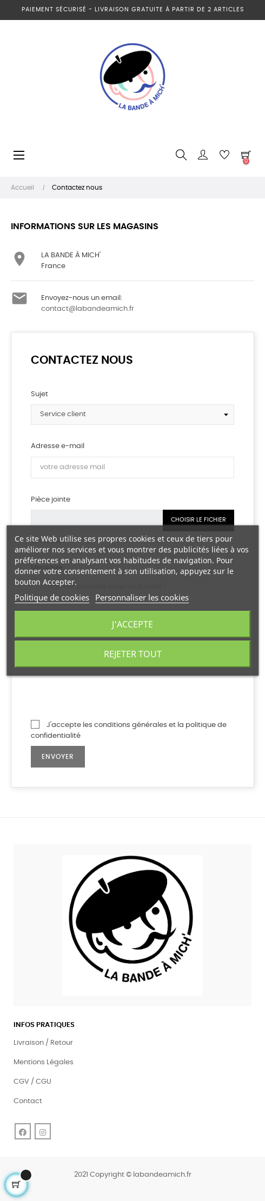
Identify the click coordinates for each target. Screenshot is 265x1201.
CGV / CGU (32, 1081)
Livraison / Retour (43, 1042)
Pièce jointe (50, 499)
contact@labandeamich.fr (87, 308)
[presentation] (113, 688)
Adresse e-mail (57, 446)
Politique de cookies (52, 597)
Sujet (39, 394)
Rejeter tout (133, 654)
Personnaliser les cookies (142, 597)
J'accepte (132, 624)
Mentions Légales (44, 1062)
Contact (28, 1101)
